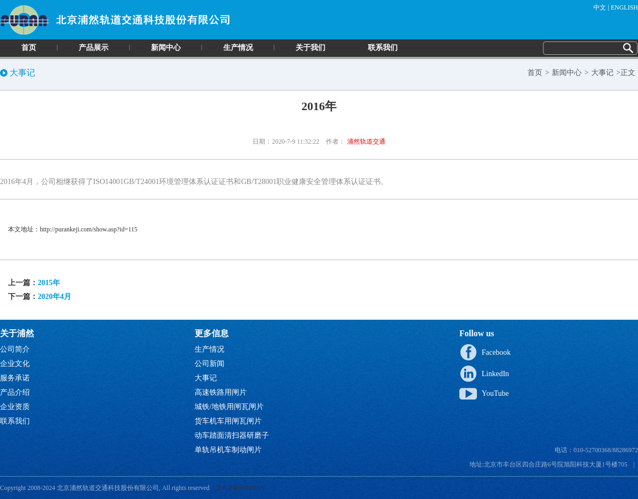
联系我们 (383, 48)
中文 (599, 7)
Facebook (496, 352)
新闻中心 (166, 48)
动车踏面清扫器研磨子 (232, 435)
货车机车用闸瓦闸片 (228, 421)
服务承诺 (15, 378)
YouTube (495, 393)
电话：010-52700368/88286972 (596, 450)
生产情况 (238, 48)
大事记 (602, 73)
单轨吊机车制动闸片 (228, 450)
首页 (28, 48)
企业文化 (15, 364)
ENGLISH (624, 7)
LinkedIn (495, 374)
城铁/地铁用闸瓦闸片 (229, 407)
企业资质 (15, 407)
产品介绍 (15, 392)
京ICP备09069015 (240, 488)
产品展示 (93, 48)
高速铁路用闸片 (221, 392)
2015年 (49, 283)
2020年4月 (54, 297)
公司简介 (15, 349)
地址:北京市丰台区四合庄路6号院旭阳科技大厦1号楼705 (548, 464)
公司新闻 (209, 364)
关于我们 (310, 48)
